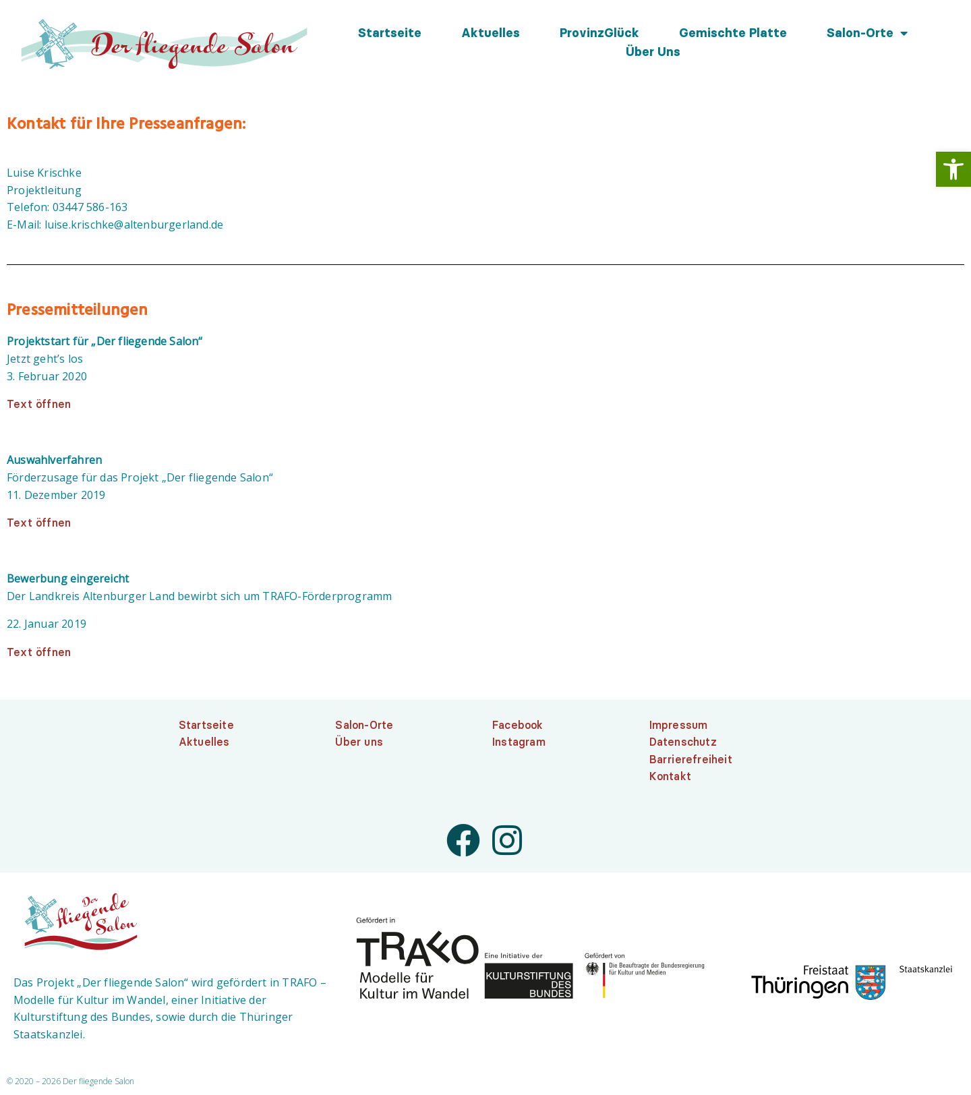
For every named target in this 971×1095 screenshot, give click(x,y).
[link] (953, 169)
